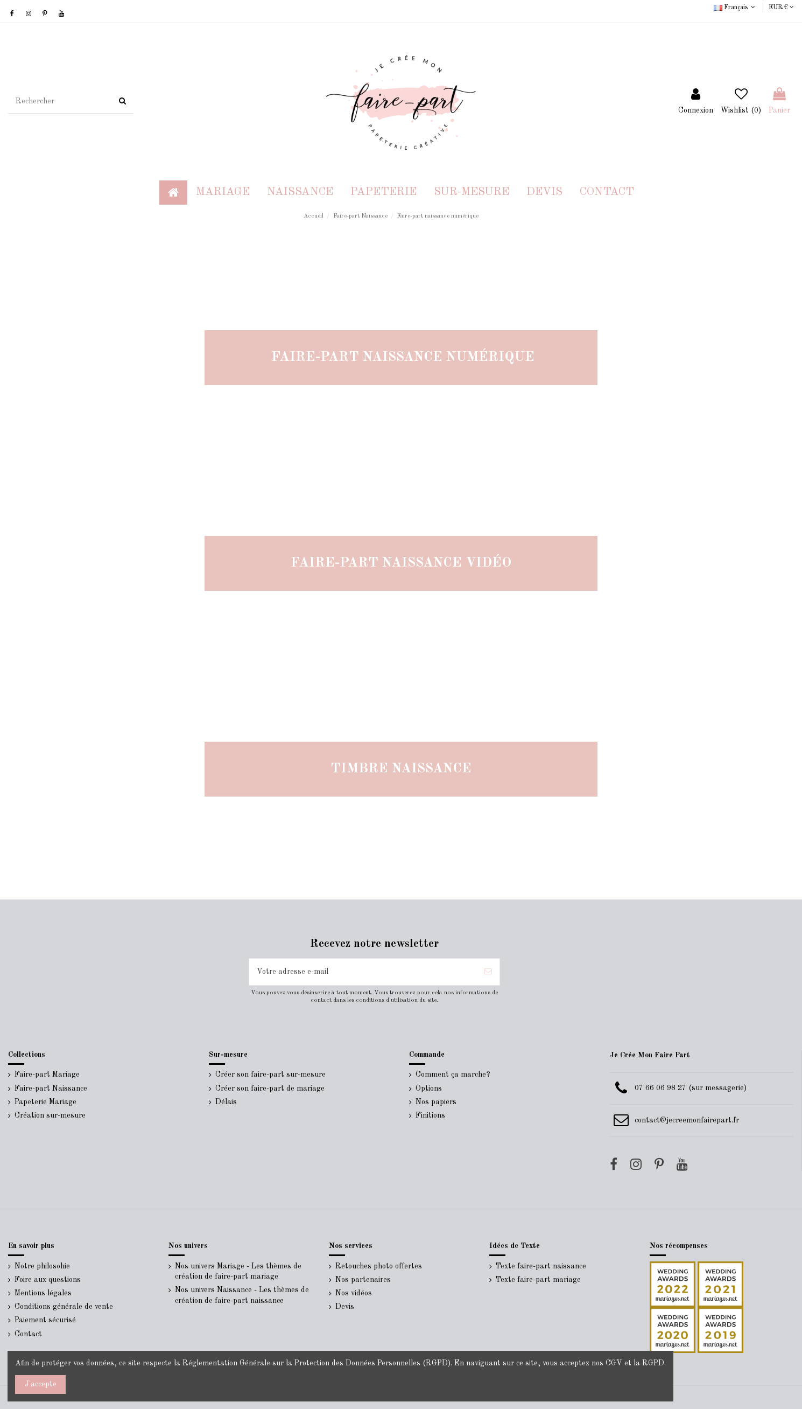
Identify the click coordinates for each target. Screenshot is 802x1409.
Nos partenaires (363, 1280)
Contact (28, 1334)
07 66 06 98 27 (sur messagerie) (691, 1088)
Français (735, 7)
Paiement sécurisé (45, 1320)
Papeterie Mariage (45, 1102)
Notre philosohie (42, 1266)
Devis (344, 1306)
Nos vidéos (353, 1293)
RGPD (653, 1363)
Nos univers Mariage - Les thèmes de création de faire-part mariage (238, 1271)
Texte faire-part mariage (538, 1280)
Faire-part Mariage (47, 1074)
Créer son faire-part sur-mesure (270, 1074)
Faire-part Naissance (51, 1088)
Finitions (430, 1115)
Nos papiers (436, 1102)
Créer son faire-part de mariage (270, 1088)
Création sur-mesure (50, 1115)
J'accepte (41, 1384)
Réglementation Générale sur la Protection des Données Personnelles (301, 1363)
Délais (226, 1102)
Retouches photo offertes (378, 1266)
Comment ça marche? (453, 1074)
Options (429, 1088)
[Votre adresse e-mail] (363, 972)
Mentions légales (43, 1293)
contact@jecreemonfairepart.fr (687, 1120)
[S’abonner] (488, 972)
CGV (614, 1363)
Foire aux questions (48, 1280)
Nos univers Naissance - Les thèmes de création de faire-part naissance (242, 1295)
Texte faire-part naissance (541, 1266)
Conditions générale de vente (64, 1306)
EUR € (781, 7)
